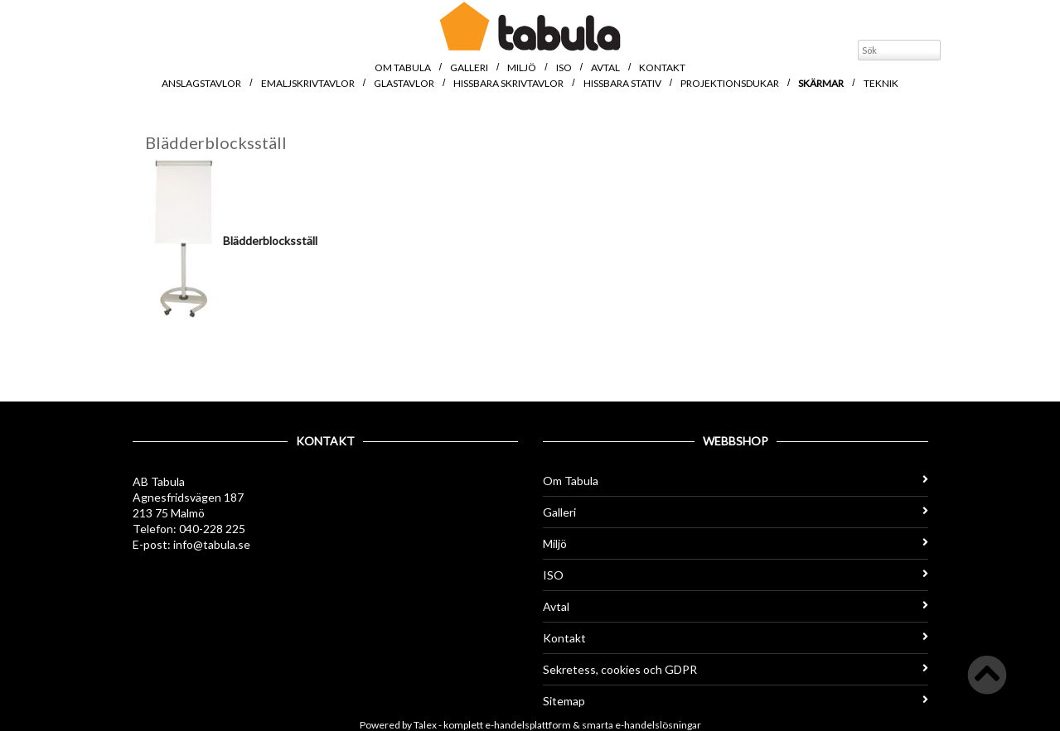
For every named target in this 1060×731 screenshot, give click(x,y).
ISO (564, 67)
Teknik (881, 83)
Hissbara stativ (622, 83)
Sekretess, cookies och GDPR (735, 669)
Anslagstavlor (201, 83)
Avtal (605, 67)
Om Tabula (403, 67)
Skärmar (821, 83)
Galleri (469, 67)
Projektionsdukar (729, 83)
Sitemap (735, 701)
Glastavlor (404, 83)
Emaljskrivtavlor (308, 83)
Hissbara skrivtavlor (508, 83)
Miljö (521, 67)
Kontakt (662, 67)
